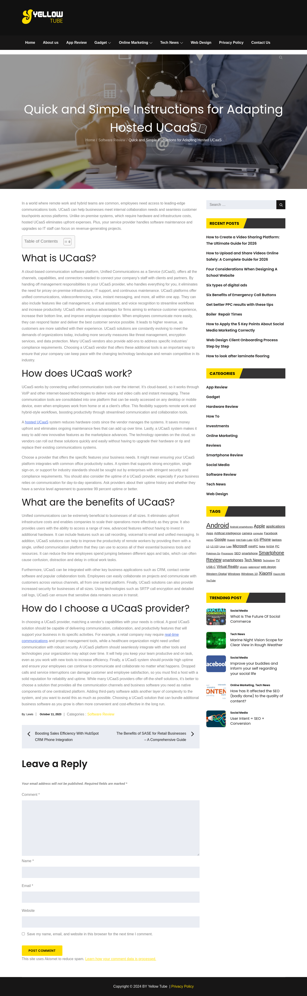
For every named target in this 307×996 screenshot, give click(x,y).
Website (28, 910)
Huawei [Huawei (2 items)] (231, 540)
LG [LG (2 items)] (207, 546)
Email (27, 886)
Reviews (213, 445)
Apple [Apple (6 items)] (259, 526)
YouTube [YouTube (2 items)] (211, 580)
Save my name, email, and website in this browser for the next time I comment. (90, 934)
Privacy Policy (231, 42)
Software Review (100, 714)
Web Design (201, 42)
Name (28, 861)
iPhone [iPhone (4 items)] (265, 539)
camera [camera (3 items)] (247, 533)
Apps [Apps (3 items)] (209, 533)
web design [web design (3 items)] (268, 567)
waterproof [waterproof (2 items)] (254, 567)
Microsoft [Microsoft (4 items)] (240, 546)
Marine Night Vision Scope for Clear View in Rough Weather (256, 642)
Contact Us (260, 42)
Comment (31, 794)
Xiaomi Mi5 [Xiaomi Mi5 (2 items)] (279, 574)
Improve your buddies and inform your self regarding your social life (254, 668)
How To (212, 416)
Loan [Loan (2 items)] (229, 546)
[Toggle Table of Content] (65, 242)
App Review (76, 42)
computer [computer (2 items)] (258, 533)
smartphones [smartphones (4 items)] (233, 560)
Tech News (171, 42)
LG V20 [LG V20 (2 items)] (214, 546)
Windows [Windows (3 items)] (234, 574)
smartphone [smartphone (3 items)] (250, 553)
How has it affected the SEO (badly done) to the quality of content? (256, 696)
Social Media (218, 464)
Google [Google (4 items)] (220, 539)
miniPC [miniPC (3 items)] (253, 546)
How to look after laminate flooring (238, 356)
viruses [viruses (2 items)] (243, 567)
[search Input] (245, 204)
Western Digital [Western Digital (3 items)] (216, 574)
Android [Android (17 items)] (217, 525)
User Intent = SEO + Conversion (247, 721)
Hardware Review (222, 406)
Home (30, 42)
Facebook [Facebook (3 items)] (270, 533)
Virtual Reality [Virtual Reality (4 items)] (228, 567)
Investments (217, 426)
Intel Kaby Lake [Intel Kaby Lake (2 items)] (244, 540)
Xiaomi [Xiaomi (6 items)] (265, 573)
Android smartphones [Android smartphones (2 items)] (241, 526)
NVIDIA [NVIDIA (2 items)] (270, 546)
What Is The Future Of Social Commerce (255, 619)
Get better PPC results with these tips (239, 304)
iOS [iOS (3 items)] (256, 539)
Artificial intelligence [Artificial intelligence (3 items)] (227, 533)
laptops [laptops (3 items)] (277, 539)
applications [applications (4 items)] (275, 526)
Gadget (102, 42)
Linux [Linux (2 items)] (222, 546)
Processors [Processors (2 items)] (227, 553)
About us (50, 42)
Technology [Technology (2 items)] (269, 560)
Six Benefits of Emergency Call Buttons (241, 294)
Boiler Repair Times (224, 314)
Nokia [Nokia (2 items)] (262, 546)
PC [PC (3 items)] (277, 546)
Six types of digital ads (226, 285)
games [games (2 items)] (210, 540)
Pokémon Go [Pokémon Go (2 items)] (213, 553)
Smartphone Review (224, 455)
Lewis (29, 714)
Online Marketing (135, 42)
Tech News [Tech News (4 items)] (253, 560)
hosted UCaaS (36, 422)
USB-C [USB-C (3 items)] (211, 567)
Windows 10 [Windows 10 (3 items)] (249, 574)
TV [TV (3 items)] (278, 560)
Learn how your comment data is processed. (120, 959)
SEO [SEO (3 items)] (237, 553)
